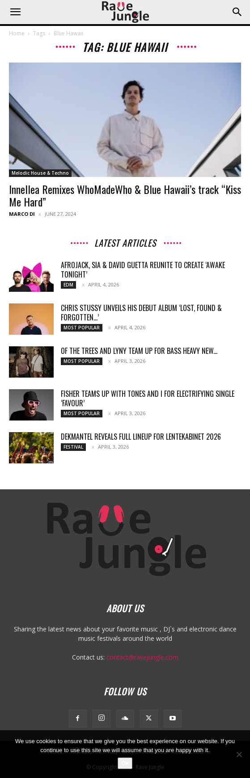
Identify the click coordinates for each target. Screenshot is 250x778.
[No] (238, 754)
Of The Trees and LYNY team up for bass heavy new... (139, 350)
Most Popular (82, 327)
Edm (68, 285)
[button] (15, 12)
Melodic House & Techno (40, 173)
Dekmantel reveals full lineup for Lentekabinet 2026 (141, 436)
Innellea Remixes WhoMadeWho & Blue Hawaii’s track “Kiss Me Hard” (125, 195)
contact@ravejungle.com (142, 657)
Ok (125, 763)
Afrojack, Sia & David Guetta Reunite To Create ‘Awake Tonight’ (143, 270)
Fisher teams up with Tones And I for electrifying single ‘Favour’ (147, 398)
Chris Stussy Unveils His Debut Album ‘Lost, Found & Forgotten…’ (141, 313)
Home (17, 33)
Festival (73, 447)
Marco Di (22, 213)
